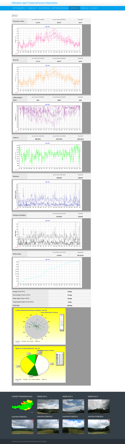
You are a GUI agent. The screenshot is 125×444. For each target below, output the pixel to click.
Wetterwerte (19, 8)
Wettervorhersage (59, 8)
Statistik (74, 8)
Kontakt (94, 8)
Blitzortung (44, 8)
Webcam (32, 8)
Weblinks (85, 8)
